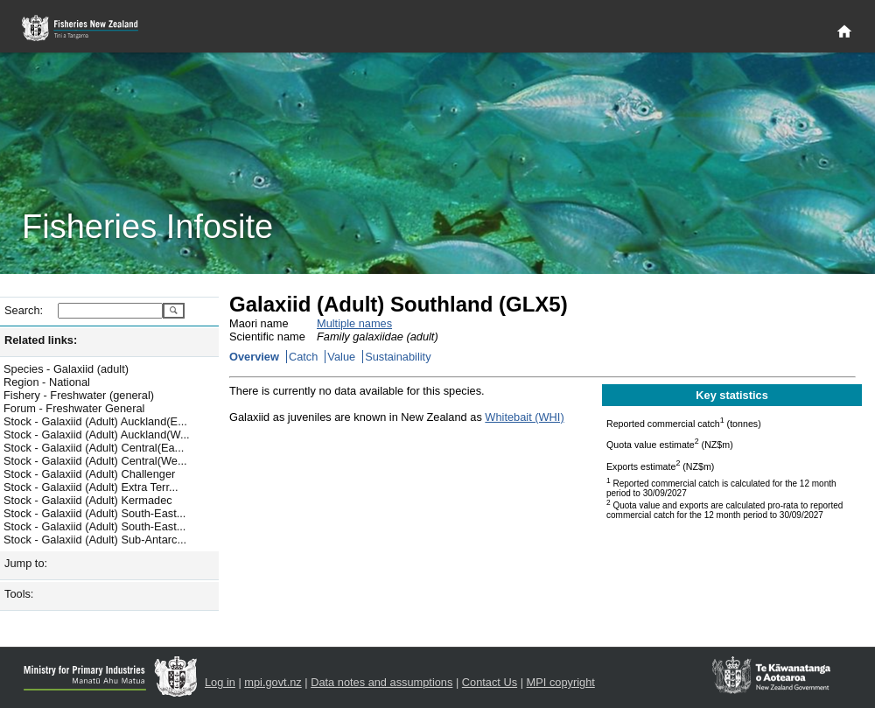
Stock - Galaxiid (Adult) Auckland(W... (97, 434)
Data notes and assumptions (381, 682)
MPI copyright (561, 682)
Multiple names (354, 323)
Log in (220, 682)
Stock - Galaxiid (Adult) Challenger (89, 473)
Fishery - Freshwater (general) (79, 395)
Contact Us (489, 682)
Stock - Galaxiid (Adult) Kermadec (88, 500)
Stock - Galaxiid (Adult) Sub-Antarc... (95, 539)
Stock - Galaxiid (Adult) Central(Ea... (94, 447)
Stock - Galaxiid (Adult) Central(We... (95, 460)
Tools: (18, 593)
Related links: (40, 340)
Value (341, 356)
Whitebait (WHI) (524, 417)
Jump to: (25, 563)
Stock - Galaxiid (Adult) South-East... (95, 513)
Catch (303, 356)
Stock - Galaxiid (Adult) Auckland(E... (95, 421)
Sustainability (397, 356)
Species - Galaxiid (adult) (66, 368)
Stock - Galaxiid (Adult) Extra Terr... (91, 487)
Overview (254, 356)
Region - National (47, 382)
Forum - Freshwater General (74, 408)
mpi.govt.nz (272, 682)
